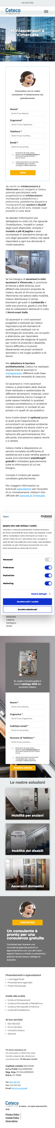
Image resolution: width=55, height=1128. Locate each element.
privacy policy (32, 154)
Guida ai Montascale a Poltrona (23, 1007)
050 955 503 (14, 1024)
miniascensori (14, 373)
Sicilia (9, 626)
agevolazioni (24, 489)
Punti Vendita (15, 1027)
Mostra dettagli (39, 594)
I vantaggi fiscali (16, 979)
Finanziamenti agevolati (20, 982)
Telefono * (16, 131)
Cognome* (16, 120)
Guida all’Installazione (19, 1010)
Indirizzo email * (19, 726)
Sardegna (11, 623)
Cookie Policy (12, 1118)
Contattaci (27, 922)
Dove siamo (12, 1121)
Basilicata (11, 617)
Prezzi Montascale (17, 986)
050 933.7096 (28, 3)
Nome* (14, 109)
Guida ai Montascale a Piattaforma (25, 1003)
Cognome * (16, 714)
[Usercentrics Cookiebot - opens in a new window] (41, 516)
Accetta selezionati (27, 609)
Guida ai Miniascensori (19, 1000)
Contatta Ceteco (16, 1030)
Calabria (10, 620)
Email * (14, 142)
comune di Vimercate (32, 495)
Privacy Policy (12, 1114)
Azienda (12, 1034)
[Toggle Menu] (46, 11)
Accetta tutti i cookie (27, 601)
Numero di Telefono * (22, 738)
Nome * (14, 702)
